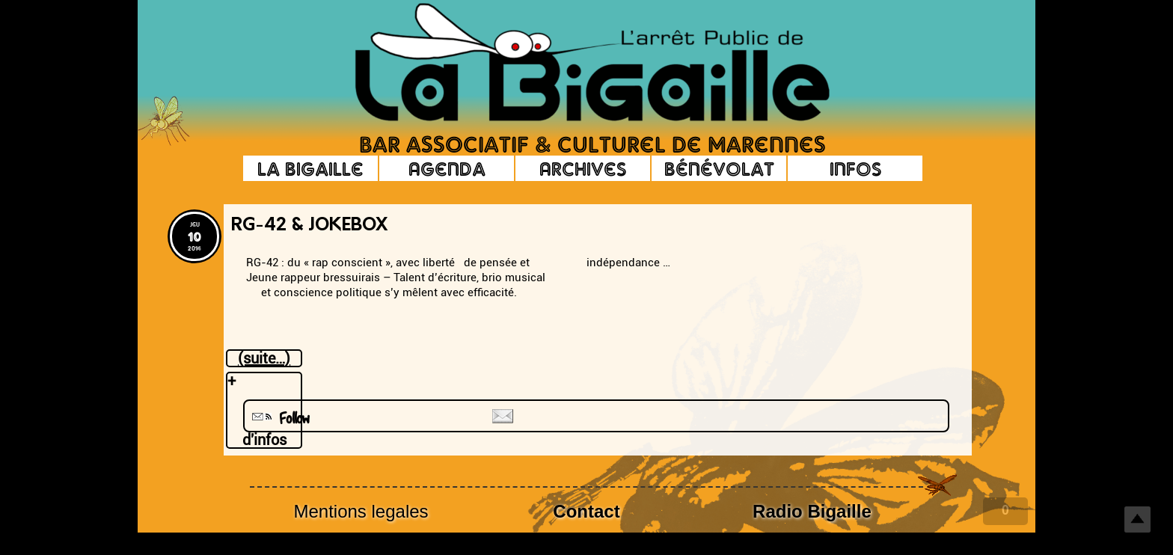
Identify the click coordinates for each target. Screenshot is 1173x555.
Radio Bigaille (812, 511)
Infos (855, 168)
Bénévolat (719, 168)
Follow (279, 418)
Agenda (447, 168)
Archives (582, 168)
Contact (586, 511)
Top (1137, 519)
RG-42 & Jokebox (309, 226)
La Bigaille (310, 168)
